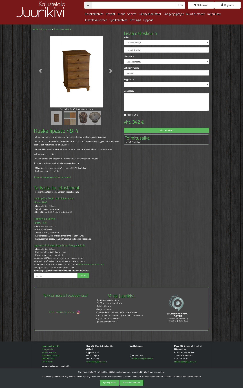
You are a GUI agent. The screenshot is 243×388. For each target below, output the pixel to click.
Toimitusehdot (48, 358)
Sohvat (131, 13)
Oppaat (148, 20)
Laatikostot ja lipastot (41, 29)
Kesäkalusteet (94, 13)
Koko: (126, 37)
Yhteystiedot (47, 349)
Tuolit (121, 13)
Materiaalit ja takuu (50, 355)
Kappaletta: (129, 79)
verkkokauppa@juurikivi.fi (142, 358)
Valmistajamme (49, 352)
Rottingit (135, 20)
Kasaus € (132, 114)
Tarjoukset (214, 13)
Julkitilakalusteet (96, 20)
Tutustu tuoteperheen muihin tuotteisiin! (52, 177)
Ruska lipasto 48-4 (62, 29)
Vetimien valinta (131, 67)
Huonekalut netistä (50, 346)
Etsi (180, 5)
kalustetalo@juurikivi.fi (96, 361)
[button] (40, 71)
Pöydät (110, 13)
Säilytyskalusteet (150, 13)
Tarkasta (83, 275)
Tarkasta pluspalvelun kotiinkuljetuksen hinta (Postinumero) (61, 270)
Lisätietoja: (129, 90)
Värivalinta (129, 56)
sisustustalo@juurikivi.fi (185, 361)
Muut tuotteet (195, 13)
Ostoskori (201, 5)
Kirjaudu (227, 5)
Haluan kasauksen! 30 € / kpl (90, 264)
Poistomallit (47, 361)
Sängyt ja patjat (173, 13)
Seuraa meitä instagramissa (64, 312)
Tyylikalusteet (118, 20)
